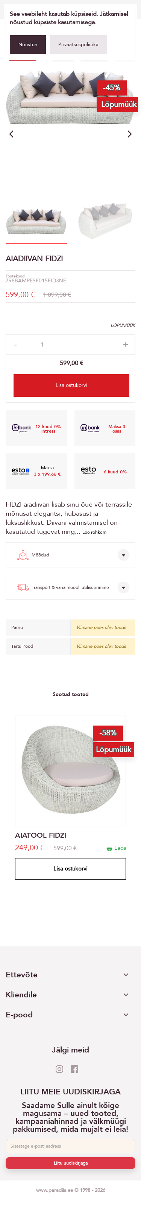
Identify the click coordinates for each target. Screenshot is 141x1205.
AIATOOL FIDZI (41, 835)
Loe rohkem (94, 532)
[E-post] (70, 1146)
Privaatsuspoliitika (78, 44)
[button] (129, 134)
